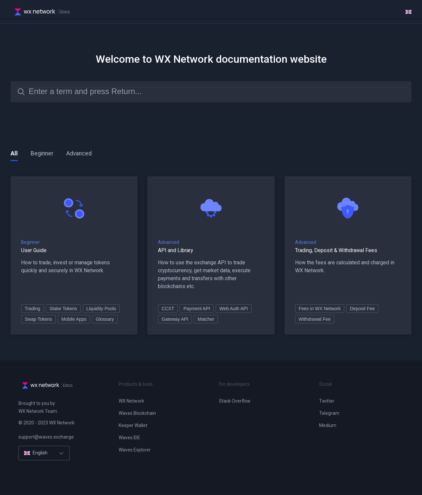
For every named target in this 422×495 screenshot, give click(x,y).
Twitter (326, 401)
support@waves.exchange (46, 437)
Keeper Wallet (133, 425)
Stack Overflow (235, 401)
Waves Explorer (135, 450)
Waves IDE (129, 438)
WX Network (131, 401)
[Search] (211, 91)
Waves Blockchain (137, 413)
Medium (327, 425)
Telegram (329, 413)
